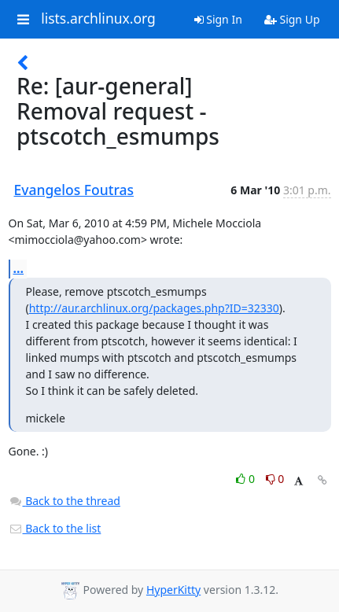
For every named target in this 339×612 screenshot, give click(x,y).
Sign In (218, 19)
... (18, 268)
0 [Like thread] (246, 478)
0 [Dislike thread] (275, 478)
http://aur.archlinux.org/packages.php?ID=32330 (154, 307)
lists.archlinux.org (98, 18)
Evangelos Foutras (74, 189)
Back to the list (55, 528)
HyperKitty (173, 589)
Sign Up (292, 19)
